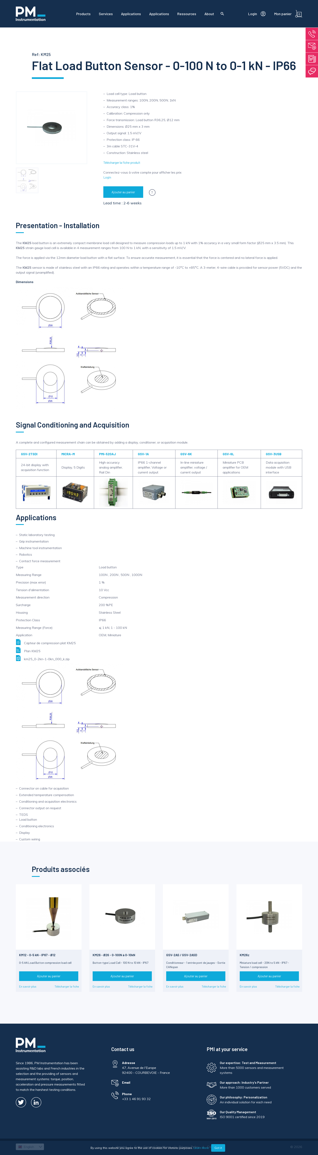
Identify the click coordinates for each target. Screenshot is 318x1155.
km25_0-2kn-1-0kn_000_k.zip (43, 658)
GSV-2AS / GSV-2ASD (181, 955)
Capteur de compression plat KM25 (46, 642)
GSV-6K (186, 454)
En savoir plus (27, 986)
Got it (218, 1148)
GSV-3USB (273, 454)
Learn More (201, 1148)
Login (107, 177)
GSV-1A (143, 454)
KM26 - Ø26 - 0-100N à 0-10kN (114, 955)
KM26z (244, 955)
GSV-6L (228, 454)
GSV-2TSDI (29, 454)
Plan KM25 (28, 650)
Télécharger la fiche (67, 986)
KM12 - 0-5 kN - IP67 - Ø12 (37, 955)
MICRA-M (68, 454)
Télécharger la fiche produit (121, 162)
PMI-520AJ (107, 454)
